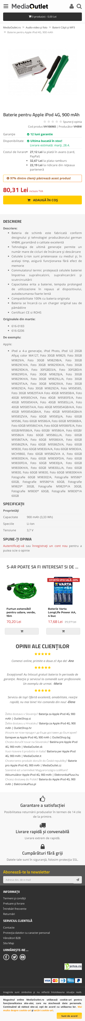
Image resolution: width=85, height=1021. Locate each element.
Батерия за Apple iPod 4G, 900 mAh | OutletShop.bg (37, 737)
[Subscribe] (77, 879)
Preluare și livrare (13, 903)
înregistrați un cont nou (49, 546)
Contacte (8, 927)
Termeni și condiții (14, 898)
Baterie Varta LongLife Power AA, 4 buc (62, 612)
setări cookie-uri (43, 1010)
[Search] (79, 7)
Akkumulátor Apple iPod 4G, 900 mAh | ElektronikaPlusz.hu (42, 775)
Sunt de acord (69, 1015)
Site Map (8, 943)
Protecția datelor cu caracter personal (26, 933)
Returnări (9, 914)
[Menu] (6, 7)
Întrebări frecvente (14, 909)
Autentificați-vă (13, 546)
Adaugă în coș (42, 200)
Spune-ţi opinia (72, 122)
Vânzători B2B (12, 938)
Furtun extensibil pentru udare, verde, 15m (21, 612)
